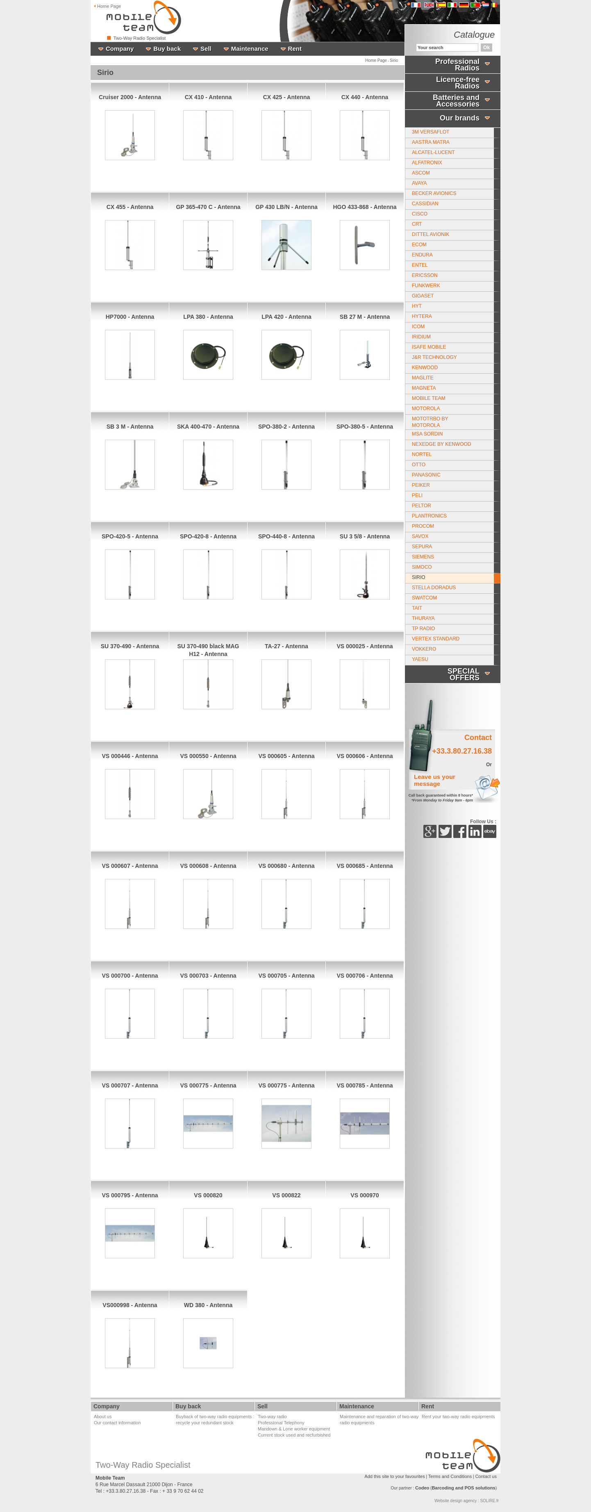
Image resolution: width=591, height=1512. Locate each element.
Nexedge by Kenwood (441, 444)
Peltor (421, 506)
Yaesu (420, 659)
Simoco (422, 567)
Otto (418, 465)
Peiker (421, 485)
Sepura (422, 546)
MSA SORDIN (427, 434)
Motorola (426, 408)
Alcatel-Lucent (433, 152)
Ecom (419, 244)
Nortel (422, 454)
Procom (423, 526)
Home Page (376, 60)
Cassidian (425, 204)
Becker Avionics (434, 193)
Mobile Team (429, 398)
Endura (422, 255)
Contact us (486, 1476)
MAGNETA (424, 388)
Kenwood (425, 367)
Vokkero (424, 649)
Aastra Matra (431, 142)
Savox (420, 536)
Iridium (421, 337)
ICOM (418, 326)
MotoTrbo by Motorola (430, 422)
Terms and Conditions (450, 1476)
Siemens (423, 557)
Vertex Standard (435, 639)
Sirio (394, 60)
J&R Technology (434, 357)
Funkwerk (426, 285)
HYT (417, 306)
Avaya (419, 183)
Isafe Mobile (429, 347)
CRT (417, 224)
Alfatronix (427, 163)
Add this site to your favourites (394, 1476)
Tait (417, 608)
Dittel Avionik (430, 234)
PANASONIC (426, 475)
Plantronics (429, 516)
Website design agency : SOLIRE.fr (466, 1500)
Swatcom (424, 598)
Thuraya (423, 618)
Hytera (422, 316)
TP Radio (423, 628)
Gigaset (423, 296)
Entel (420, 265)
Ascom (421, 173)
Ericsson (425, 275)
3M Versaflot (430, 132)
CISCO (419, 214)
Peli (417, 495)
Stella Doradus (434, 587)
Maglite (423, 378)
